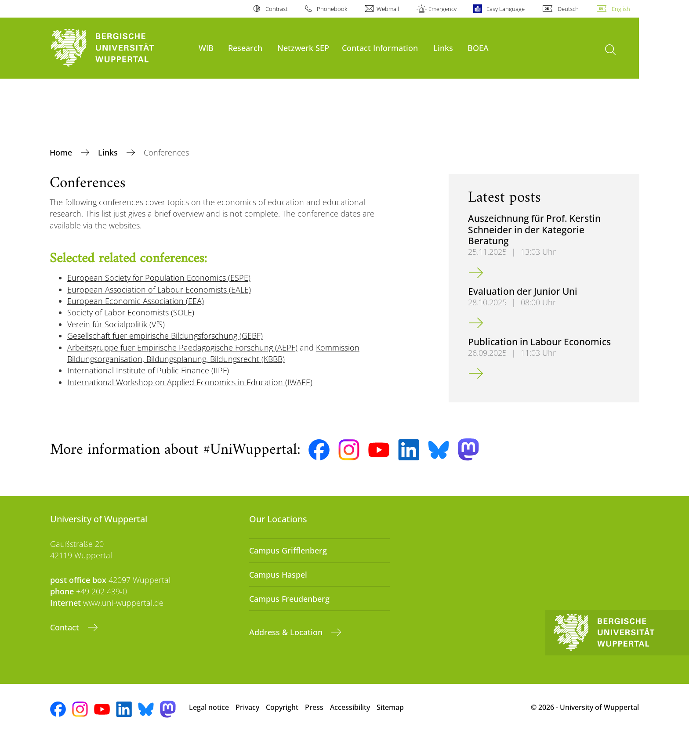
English (621, 9)
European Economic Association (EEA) (135, 301)
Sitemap (390, 707)
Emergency (442, 9)
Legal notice (209, 707)
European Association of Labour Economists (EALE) (159, 289)
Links (443, 47)
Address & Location (287, 632)
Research (245, 47)
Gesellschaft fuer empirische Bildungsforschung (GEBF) (165, 335)
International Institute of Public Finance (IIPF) (148, 370)
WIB (206, 47)
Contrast (276, 9)
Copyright (282, 707)
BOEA (478, 47)
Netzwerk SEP (303, 47)
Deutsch (568, 9)
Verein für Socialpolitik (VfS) (116, 324)
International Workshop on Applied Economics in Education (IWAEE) (189, 382)
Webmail (388, 9)
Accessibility (350, 707)
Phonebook (332, 9)
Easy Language (505, 9)
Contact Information (380, 47)
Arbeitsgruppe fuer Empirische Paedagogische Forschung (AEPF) (182, 347)
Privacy (247, 707)
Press (314, 707)
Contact (65, 627)
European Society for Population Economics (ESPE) (158, 277)
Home (62, 152)
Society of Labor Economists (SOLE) (130, 312)
